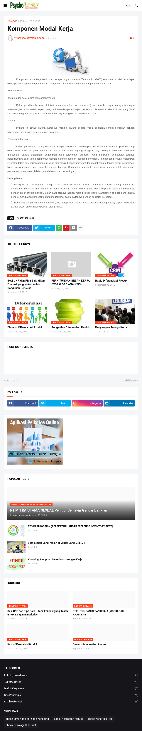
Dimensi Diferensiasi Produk (25, 327)
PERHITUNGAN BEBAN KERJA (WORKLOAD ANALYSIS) (70, 282)
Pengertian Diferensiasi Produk (70, 327)
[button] (5, 6)
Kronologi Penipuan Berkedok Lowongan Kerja (55, 559)
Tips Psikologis (71, 695)
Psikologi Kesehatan (71, 675)
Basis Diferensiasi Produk (111, 280)
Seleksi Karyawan (71, 688)
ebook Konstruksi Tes (100, 718)
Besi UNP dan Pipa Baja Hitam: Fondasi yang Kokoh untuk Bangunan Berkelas (26, 284)
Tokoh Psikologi (71, 702)
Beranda (12, 21)
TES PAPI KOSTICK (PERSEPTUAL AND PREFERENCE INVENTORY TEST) (70, 526)
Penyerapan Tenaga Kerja (111, 327)
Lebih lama (130, 380)
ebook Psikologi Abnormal (21, 725)
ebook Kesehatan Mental (68, 718)
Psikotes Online (71, 682)
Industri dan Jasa (30, 21)
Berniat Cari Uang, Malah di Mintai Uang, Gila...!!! (56, 542)
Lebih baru (12, 380)
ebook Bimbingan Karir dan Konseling (27, 718)
